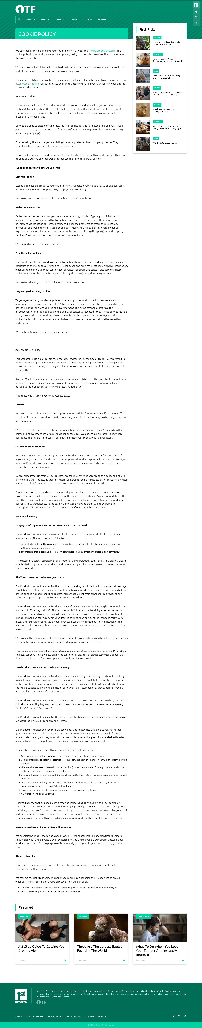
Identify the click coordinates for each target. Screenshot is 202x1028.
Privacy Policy (55, 1017)
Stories (87, 19)
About (18, 1017)
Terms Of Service (35, 1017)
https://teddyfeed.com (103, 50)
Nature (102, 19)
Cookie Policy (73, 1017)
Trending (60, 19)
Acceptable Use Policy (96, 1017)
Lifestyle (30, 19)
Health (45, 19)
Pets (74, 19)
